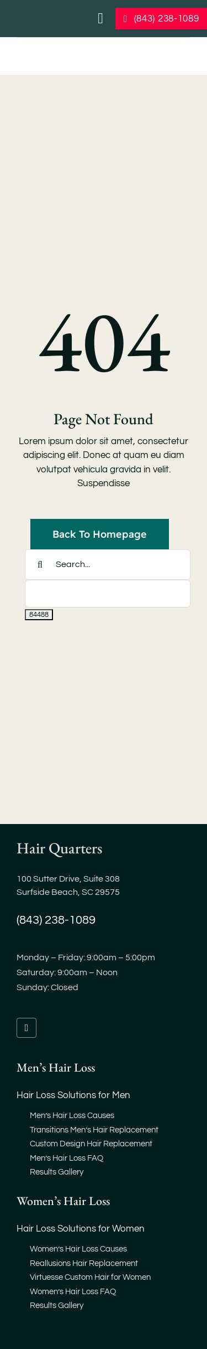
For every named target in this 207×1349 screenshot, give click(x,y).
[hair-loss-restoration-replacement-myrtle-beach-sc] (73, 49)
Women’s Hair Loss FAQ (73, 1292)
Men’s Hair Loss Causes (72, 1115)
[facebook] (26, 1028)
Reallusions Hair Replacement (84, 1263)
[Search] (40, 564)
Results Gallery (56, 1172)
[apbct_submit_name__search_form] (39, 614)
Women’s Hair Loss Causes (78, 1249)
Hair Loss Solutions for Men (73, 1095)
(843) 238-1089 (56, 920)
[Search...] (107, 564)
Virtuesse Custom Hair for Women (90, 1277)
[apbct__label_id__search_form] (107, 593)
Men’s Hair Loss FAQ (66, 1158)
